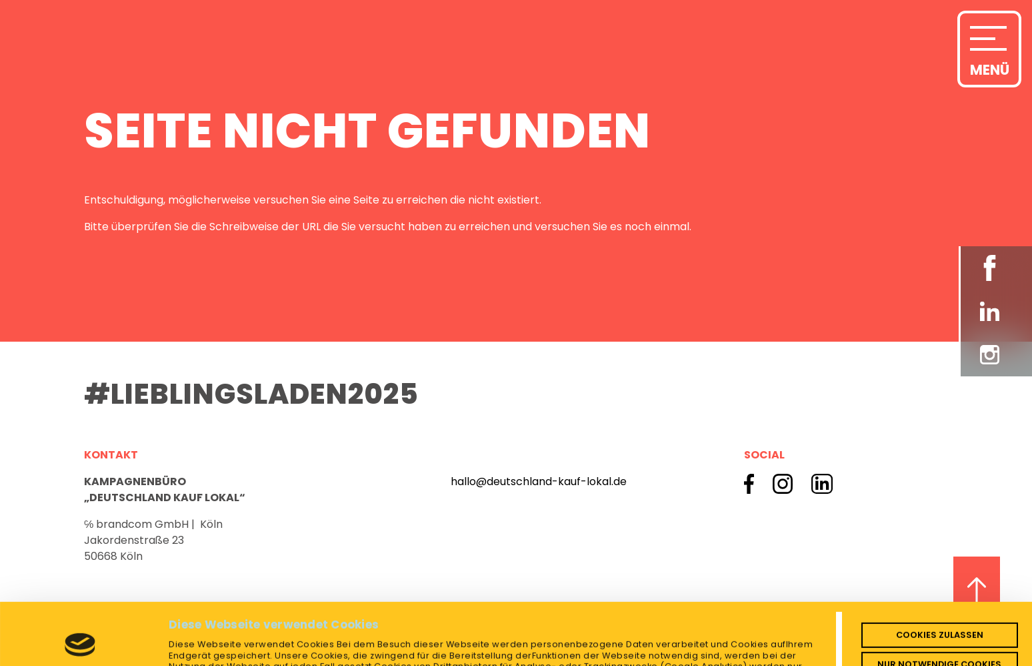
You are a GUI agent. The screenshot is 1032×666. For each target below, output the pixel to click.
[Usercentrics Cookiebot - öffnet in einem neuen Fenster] (80, 646)
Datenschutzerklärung (290, 627)
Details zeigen (207, 646)
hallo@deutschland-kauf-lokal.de (539, 481)
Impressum (384, 627)
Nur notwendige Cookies (939, 602)
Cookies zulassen (939, 573)
